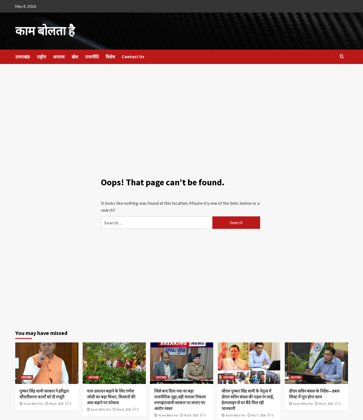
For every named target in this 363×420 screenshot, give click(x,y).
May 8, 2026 (56, 402)
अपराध (59, 55)
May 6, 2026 (326, 402)
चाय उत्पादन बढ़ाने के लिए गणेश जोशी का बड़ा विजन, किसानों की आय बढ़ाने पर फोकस (111, 395)
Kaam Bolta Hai (33, 402)
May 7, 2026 (259, 414)
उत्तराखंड (22, 55)
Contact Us (133, 55)
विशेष (110, 55)
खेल (75, 55)
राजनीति (92, 55)
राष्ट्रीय (41, 55)
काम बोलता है (42, 30)
